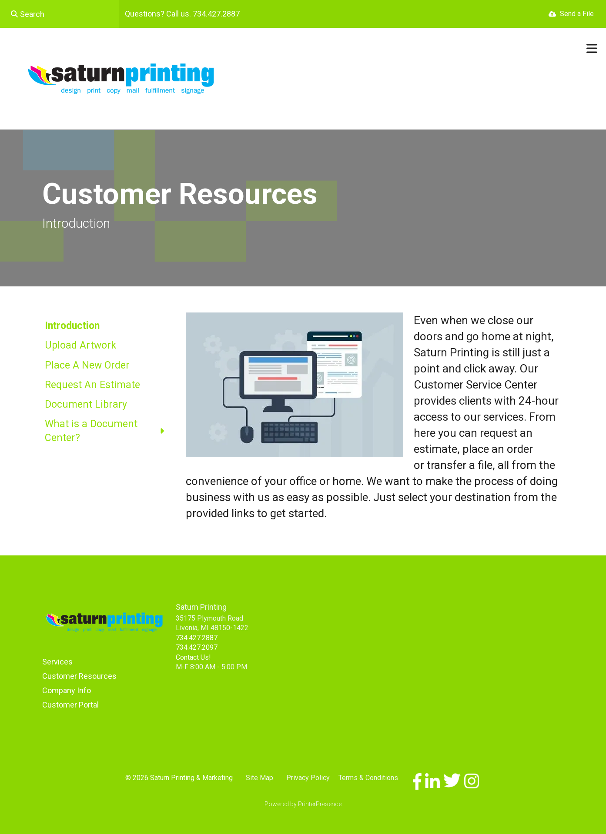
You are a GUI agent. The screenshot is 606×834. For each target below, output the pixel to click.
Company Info (66, 690)
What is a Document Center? (109, 431)
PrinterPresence (320, 804)
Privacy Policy (308, 778)
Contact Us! (193, 657)
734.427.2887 (197, 638)
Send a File (577, 14)
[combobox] (59, 14)
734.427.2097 (197, 647)
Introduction (72, 326)
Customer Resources (79, 676)
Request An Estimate (92, 385)
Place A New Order (87, 365)
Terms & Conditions (368, 778)
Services (57, 661)
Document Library (86, 404)
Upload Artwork (80, 345)
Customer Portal (70, 704)
